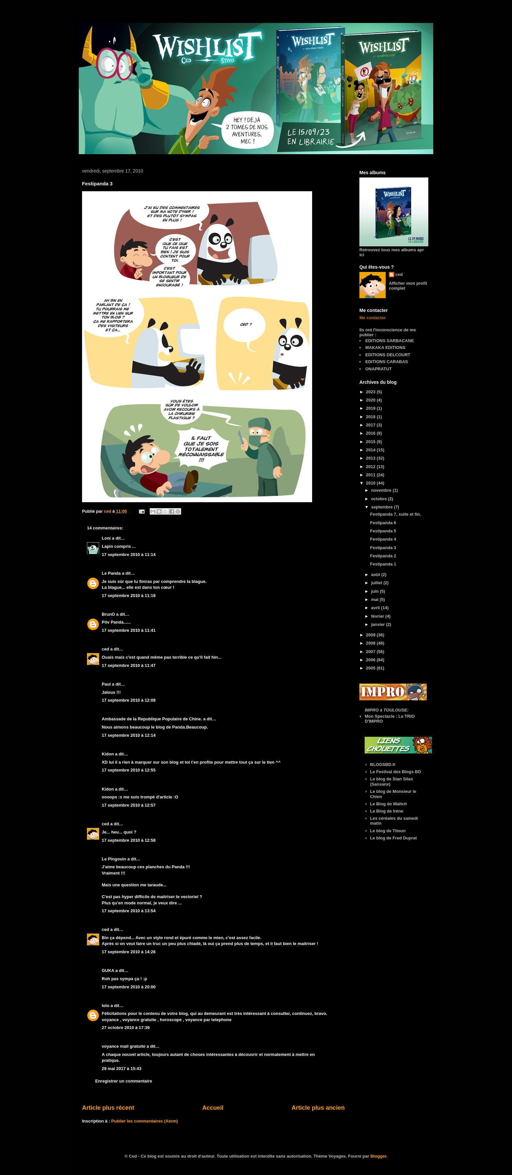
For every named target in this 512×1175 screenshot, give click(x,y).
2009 (371, 634)
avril (376, 607)
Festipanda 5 (383, 530)
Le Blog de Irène (386, 811)
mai (375, 599)
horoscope (170, 1019)
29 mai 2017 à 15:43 (121, 1068)
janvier (378, 624)
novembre (382, 490)
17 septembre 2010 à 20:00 (129, 986)
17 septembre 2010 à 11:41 (129, 630)
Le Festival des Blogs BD (395, 771)
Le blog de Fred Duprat (393, 837)
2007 (371, 651)
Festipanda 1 (383, 564)
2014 (371, 449)
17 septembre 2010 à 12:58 (129, 840)
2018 (371, 416)
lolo (105, 1005)
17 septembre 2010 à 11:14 (129, 554)
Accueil (213, 1107)
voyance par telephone (208, 1019)
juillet (377, 582)
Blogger (378, 1156)
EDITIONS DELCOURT (387, 354)
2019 (371, 408)
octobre (379, 498)
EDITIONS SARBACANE (389, 340)
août (376, 574)
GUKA (108, 970)
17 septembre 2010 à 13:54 (129, 910)
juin (375, 591)
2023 (371, 391)
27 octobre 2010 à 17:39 (126, 1027)
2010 (371, 483)
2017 (371, 425)
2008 (371, 643)
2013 (371, 458)
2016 (371, 433)
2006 (371, 659)
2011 (371, 474)
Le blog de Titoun (388, 830)
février (378, 616)
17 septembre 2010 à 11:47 (129, 665)
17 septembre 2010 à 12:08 (129, 700)
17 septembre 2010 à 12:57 (129, 805)
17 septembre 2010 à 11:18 (129, 595)
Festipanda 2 (383, 555)
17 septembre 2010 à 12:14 (129, 735)
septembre (382, 507)
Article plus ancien (318, 1107)
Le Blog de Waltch (388, 803)
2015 (371, 441)
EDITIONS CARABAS (386, 361)
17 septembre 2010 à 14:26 (129, 951)
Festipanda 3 (383, 547)
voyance (110, 1019)
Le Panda (111, 573)
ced (105, 649)
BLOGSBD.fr (383, 764)
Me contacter (372, 317)
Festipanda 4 (383, 539)
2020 (371, 400)
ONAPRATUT (378, 368)
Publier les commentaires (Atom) (144, 1121)
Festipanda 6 (383, 522)
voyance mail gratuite (123, 1046)
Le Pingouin (114, 858)
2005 (371, 668)
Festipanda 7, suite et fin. (395, 514)
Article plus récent (108, 1107)
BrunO (108, 614)
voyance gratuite (139, 1019)
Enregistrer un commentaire (123, 1081)
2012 (371, 466)
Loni (106, 538)
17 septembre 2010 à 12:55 (129, 770)
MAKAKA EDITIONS (385, 347)
